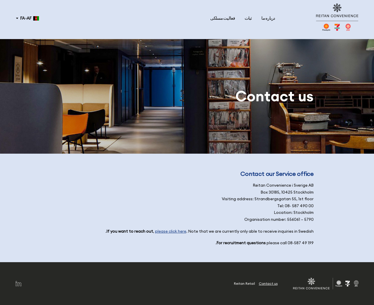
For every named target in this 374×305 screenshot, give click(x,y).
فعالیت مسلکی (222, 18)
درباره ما (268, 18)
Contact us (268, 283)
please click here (170, 231)
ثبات (248, 18)
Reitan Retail (244, 283)
